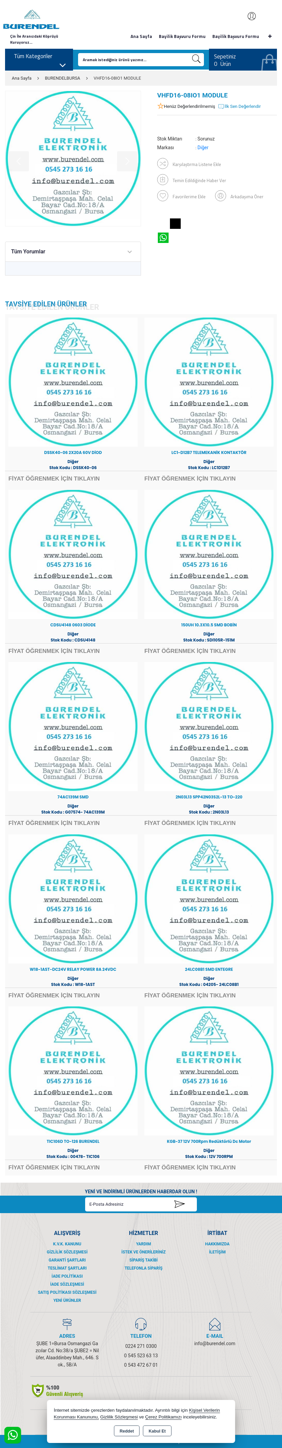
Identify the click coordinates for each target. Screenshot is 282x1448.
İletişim (217, 1252)
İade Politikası (67, 1276)
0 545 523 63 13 (141, 1355)
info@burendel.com (214, 1343)
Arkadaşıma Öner (239, 195)
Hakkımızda (217, 1244)
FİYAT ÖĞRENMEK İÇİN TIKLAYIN (54, 478)
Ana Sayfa (141, 36)
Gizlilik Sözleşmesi (67, 1252)
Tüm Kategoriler (40, 58)
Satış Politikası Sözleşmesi (67, 1292)
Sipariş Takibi (143, 1260)
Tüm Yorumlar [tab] (28, 251)
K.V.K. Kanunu (67, 1244)
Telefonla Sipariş (144, 1268)
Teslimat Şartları (67, 1268)
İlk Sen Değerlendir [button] (239, 106)
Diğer (203, 147)
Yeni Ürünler (67, 1300)
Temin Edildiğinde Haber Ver (191, 179)
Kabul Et (157, 1431)
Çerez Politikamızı (163, 1416)
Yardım (143, 1244)
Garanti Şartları (67, 1260)
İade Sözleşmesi (67, 1284)
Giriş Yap (248, 16)
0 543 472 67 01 (141, 1365)
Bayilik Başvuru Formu (182, 36)
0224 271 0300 (141, 1346)
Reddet (126, 1431)
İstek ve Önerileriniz (143, 1252)
